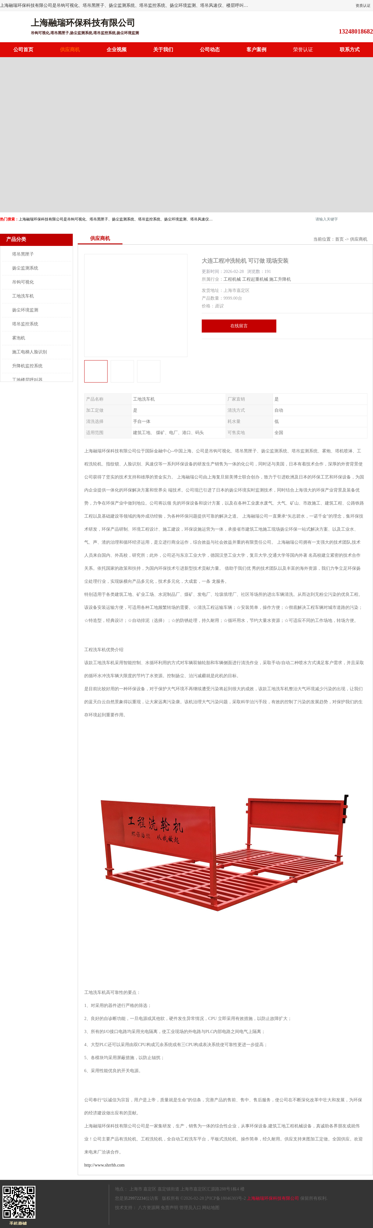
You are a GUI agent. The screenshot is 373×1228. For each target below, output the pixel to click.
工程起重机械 (255, 279)
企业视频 (117, 49)
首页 (339, 239)
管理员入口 (190, 1207)
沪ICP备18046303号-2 (225, 1198)
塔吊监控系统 (25, 324)
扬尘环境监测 (25, 310)
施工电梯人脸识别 (29, 352)
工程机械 (232, 279)
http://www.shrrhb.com (104, 1165)
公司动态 (210, 49)
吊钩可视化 (23, 282)
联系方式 (350, 49)
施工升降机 (280, 279)
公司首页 (23, 49)
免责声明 (169, 1207)
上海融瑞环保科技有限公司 (273, 1198)
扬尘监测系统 (25, 268)
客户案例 (256, 49)
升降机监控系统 (27, 366)
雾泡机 (18, 338)
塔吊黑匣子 (23, 254)
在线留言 (239, 326)
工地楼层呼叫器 (27, 380)
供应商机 (70, 49)
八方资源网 (149, 1207)
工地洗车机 (23, 296)
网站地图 (210, 1207)
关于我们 (163, 49)
